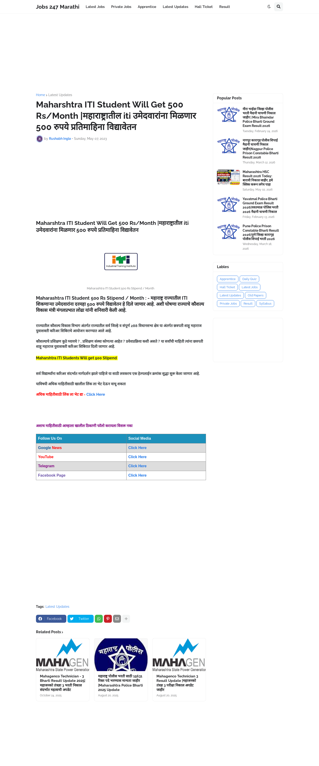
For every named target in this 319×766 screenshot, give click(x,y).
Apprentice (228, 279)
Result (248, 303)
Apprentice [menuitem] (147, 7)
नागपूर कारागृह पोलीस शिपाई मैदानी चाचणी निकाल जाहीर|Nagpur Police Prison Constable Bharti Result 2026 (261, 148)
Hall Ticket (227, 287)
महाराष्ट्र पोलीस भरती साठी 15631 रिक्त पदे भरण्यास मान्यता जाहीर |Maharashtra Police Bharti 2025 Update (120, 683)
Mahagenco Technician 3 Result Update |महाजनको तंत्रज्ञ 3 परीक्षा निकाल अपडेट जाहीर (177, 683)
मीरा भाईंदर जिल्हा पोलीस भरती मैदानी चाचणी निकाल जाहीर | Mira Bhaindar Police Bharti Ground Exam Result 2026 (259, 117)
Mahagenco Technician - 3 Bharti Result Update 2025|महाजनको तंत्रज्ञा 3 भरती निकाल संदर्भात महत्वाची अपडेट (62, 683)
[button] (269, 6)
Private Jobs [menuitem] (121, 7)
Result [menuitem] (224, 7)
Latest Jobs (250, 287)
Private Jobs (228, 303)
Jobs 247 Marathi (57, 7)
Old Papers (255, 295)
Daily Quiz (249, 279)
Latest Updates (60, 95)
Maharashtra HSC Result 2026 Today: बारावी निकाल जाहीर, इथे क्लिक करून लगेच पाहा (258, 178)
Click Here (95, 394)
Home (40, 95)
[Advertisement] (159, 53)
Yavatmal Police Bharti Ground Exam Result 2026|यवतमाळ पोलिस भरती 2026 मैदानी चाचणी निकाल (260, 205)
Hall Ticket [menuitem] (204, 7)
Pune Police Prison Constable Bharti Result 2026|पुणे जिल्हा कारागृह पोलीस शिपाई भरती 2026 (261, 232)
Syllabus (265, 303)
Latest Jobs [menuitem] (95, 7)
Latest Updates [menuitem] (175, 7)
